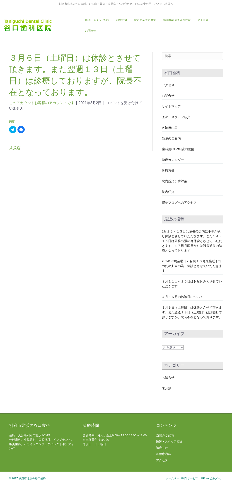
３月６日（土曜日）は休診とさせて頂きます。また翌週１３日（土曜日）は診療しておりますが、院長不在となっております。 (192, 312)
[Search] (192, 56)
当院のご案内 (171, 138)
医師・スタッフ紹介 (97, 20)
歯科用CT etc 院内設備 (176, 20)
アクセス (202, 20)
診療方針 (121, 20)
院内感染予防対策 (145, 20)
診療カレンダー (173, 160)
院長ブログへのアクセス (179, 202)
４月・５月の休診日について (182, 297)
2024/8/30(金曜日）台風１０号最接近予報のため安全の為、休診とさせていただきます (192, 265)
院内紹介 (168, 192)
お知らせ (168, 377)
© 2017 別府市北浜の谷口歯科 (27, 478)
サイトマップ (171, 106)
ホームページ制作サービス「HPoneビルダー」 (194, 478)
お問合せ (90, 30)
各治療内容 (170, 128)
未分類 (14, 148)
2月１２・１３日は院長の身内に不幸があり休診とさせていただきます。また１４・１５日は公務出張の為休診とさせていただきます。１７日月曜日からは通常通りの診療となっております (192, 241)
